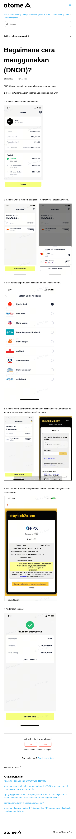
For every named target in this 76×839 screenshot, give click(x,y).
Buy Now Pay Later (61, 14)
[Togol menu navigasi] (70, 5)
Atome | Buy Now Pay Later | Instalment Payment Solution (27, 14)
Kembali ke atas (13, 767)
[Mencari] (38, 24)
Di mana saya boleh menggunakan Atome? (24, 803)
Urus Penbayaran (11, 18)
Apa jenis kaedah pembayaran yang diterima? (25, 781)
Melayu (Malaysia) (62, 832)
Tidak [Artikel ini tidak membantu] (45, 744)
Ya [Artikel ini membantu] (31, 744)
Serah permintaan (46, 758)
